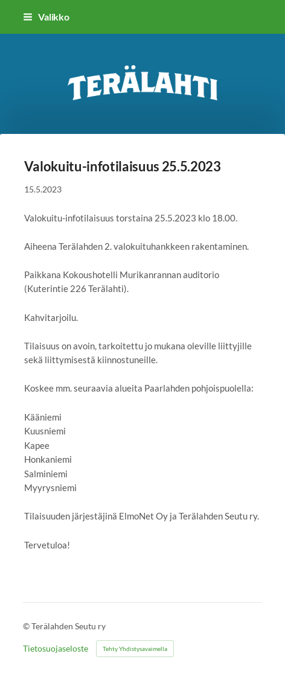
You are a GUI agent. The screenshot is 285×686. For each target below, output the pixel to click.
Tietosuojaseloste (55, 648)
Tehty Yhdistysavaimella (135, 648)
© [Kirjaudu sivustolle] (27, 626)
